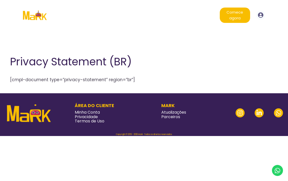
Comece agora (235, 15)
